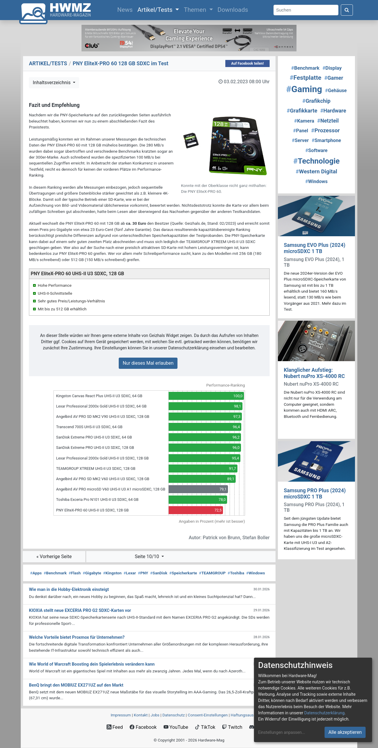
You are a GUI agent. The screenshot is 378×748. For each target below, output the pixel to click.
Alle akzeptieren (345, 732)
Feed (115, 727)
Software (316, 150)
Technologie (316, 161)
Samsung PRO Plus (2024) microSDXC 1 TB (315, 494)
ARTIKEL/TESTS (48, 63)
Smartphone (326, 140)
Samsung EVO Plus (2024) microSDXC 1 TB (314, 248)
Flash (75, 573)
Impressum (121, 715)
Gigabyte (92, 573)
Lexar (129, 573)
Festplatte (305, 77)
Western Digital (316, 171)
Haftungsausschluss (249, 715)
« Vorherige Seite (54, 556)
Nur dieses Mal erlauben (148, 363)
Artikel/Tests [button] (155, 9)
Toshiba (236, 573)
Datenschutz (173, 715)
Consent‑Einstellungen (208, 715)
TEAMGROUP (212, 573)
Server (300, 140)
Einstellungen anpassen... (281, 732)
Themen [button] (196, 9)
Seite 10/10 (147, 556)
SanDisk (158, 573)
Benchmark (55, 573)
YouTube (176, 727)
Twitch (232, 727)
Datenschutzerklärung (324, 712)
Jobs (155, 715)
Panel (300, 130)
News (126, 9)
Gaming (304, 89)
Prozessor (325, 130)
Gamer (333, 78)
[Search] (305, 10)
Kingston (112, 573)
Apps (36, 573)
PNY (143, 573)
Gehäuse (336, 90)
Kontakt (141, 715)
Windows (255, 573)
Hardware (333, 110)
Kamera (304, 121)
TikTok (205, 727)
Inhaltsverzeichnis (52, 82)
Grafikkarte (302, 110)
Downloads (233, 9)
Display (332, 68)
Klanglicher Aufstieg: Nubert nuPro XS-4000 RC (314, 373)
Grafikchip (316, 101)
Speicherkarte (183, 573)
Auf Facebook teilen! (247, 63)
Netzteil (328, 121)
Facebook (143, 727)
